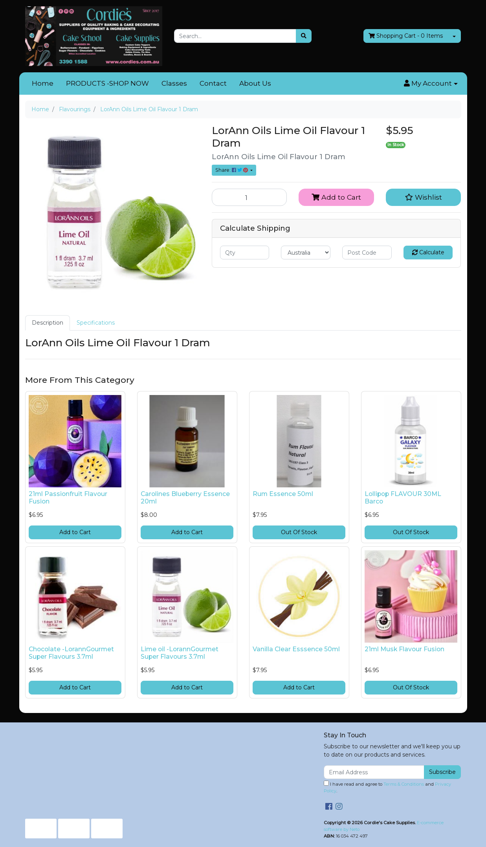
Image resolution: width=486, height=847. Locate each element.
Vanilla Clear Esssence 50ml (296, 649)
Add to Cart (336, 197)
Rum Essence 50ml (283, 494)
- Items (406, 36)
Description (47, 322)
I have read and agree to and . (387, 787)
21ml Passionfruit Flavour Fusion (68, 497)
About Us (255, 83)
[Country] (305, 252)
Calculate (428, 252)
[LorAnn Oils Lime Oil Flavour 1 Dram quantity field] (249, 197)
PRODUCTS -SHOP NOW (107, 83)
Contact (213, 83)
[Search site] (304, 36)
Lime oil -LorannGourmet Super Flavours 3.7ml (179, 652)
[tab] (47, 323)
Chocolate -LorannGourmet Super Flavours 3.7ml (71, 652)
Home (42, 83)
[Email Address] (374, 772)
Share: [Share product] (232, 170)
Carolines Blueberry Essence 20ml (185, 497)
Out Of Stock (299, 532)
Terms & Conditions (403, 784)
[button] (430, 83)
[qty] (245, 252)
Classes (174, 83)
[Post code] (367, 252)
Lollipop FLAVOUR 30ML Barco (403, 497)
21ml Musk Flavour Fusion (404, 649)
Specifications (96, 322)
